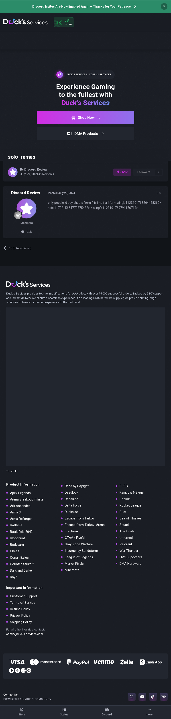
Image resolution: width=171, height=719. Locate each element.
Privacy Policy (20, 616)
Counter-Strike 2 (22, 564)
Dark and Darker (21, 571)
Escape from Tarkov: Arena (85, 525)
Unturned (126, 538)
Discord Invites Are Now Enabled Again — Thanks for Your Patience (81, 6)
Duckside (71, 512)
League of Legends (79, 557)
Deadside (71, 499)
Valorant (126, 544)
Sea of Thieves (131, 518)
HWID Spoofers (131, 557)
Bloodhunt (17, 538)
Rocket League (130, 505)
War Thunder (129, 551)
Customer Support (23, 596)
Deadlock (71, 492)
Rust (123, 512)
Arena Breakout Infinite (26, 499)
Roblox (125, 499)
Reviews (48, 174)
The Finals (127, 531)
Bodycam (17, 545)
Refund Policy (20, 609)
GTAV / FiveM (75, 538)
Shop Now (85, 117)
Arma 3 (15, 512)
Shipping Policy (21, 622)
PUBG (124, 486)
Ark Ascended (20, 506)
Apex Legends (20, 493)
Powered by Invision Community (27, 699)
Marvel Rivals (74, 564)
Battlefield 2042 (21, 532)
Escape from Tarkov (79, 518)
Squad (124, 525)
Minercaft (72, 570)
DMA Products (85, 134)
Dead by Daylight (77, 486)
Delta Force (73, 505)
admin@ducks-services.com (24, 634)
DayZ (14, 577)
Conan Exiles (19, 558)
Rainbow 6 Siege (132, 492)
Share (122, 172)
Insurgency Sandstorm (81, 551)
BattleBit (16, 525)
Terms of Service (22, 603)
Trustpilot (12, 471)
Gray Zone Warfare (79, 544)
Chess (14, 551)
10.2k (26, 231)
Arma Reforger (21, 519)
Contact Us (10, 694)
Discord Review (35, 169)
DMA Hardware (130, 564)
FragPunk (71, 531)
